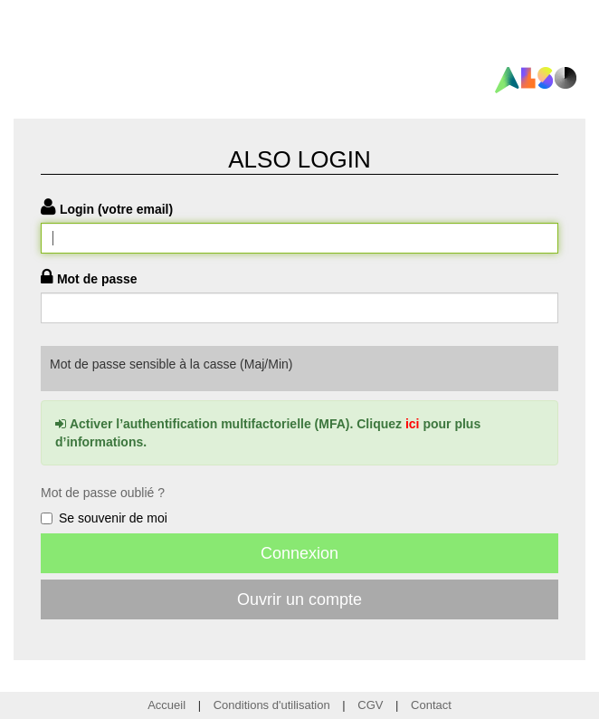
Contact (431, 705)
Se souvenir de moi (104, 518)
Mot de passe (97, 279)
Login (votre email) (116, 209)
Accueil (166, 705)
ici (412, 424)
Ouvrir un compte (299, 599)
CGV (370, 705)
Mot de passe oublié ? (103, 492)
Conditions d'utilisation (272, 705)
